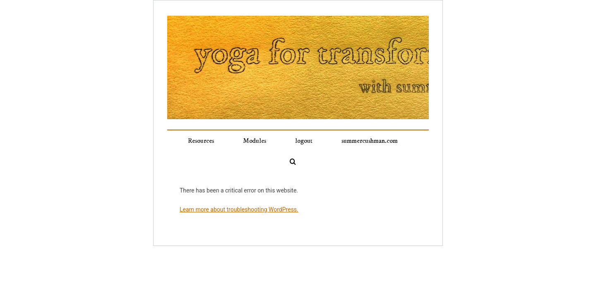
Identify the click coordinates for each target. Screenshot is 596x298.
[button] (397, 140)
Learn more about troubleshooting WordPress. (239, 188)
